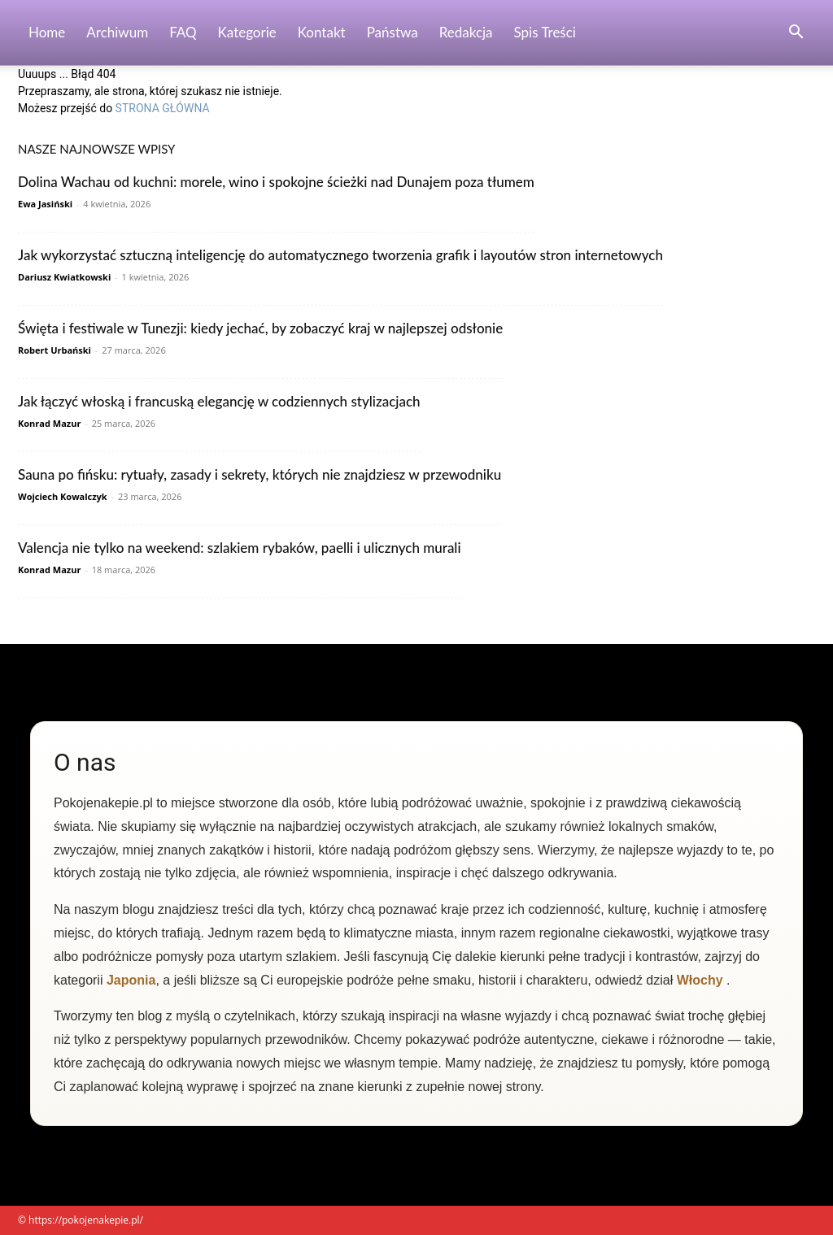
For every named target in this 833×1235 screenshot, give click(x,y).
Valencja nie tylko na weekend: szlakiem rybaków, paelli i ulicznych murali (239, 547)
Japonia (131, 980)
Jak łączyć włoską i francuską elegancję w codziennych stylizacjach (219, 401)
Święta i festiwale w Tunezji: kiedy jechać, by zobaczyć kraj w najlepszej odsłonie (260, 328)
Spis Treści (545, 32)
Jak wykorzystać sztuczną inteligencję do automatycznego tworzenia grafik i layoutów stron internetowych (340, 254)
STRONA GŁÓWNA (163, 108)
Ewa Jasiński (45, 204)
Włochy (700, 980)
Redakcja (466, 32)
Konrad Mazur (49, 423)
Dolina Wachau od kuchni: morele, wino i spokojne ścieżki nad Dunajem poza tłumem (276, 181)
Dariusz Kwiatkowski (64, 277)
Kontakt (322, 32)
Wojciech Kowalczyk (62, 496)
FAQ (182, 32)
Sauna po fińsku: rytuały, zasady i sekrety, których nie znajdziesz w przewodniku (259, 474)
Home (46, 32)
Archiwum (117, 32)
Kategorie (247, 32)
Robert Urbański (54, 350)
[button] (795, 33)
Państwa (392, 32)
